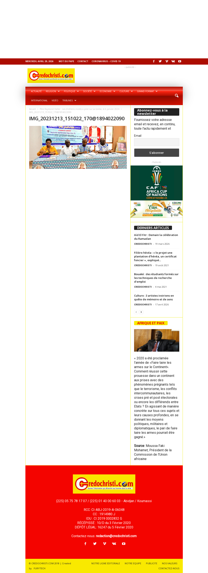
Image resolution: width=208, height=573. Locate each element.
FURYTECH (39, 568)
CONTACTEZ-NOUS (168, 568)
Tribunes (69, 100)
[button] (176, 95)
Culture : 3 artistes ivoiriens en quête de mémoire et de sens (154, 297)
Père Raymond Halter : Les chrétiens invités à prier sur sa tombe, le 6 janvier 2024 (79, 109)
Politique (71, 91)
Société (89, 91)
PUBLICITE (151, 563)
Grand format (147, 91)
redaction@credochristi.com (116, 536)
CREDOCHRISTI (143, 243)
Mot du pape (66, 61)
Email (137, 135)
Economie (107, 91)
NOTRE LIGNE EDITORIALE (105, 563)
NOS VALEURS (169, 563)
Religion (53, 91)
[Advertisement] (104, 29)
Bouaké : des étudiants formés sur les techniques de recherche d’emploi (156, 277)
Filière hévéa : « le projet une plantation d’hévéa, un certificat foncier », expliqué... (155, 256)
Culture (126, 91)
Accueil (32, 109)
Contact (82, 61)
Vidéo (55, 100)
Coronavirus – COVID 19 (106, 61)
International (39, 100)
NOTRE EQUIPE (133, 563)
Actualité (36, 91)
